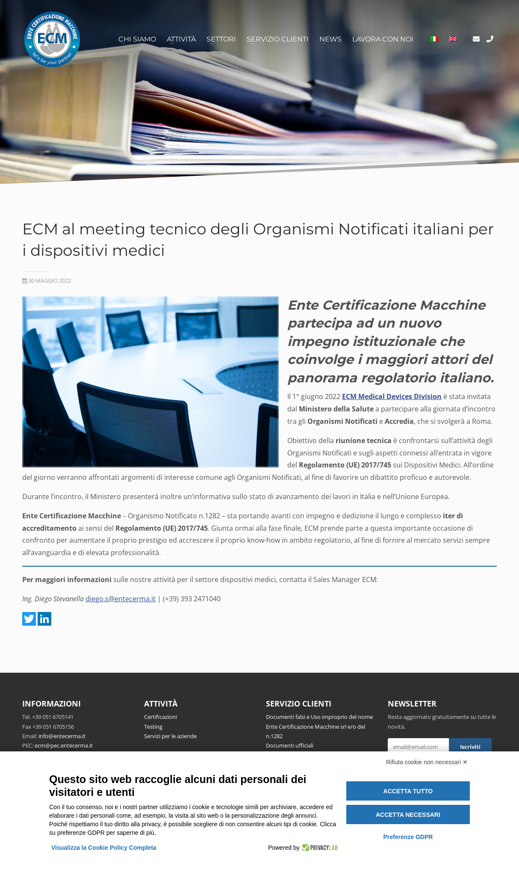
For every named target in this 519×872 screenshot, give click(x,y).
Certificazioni (160, 717)
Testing (153, 726)
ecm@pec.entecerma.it (64, 745)
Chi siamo (137, 39)
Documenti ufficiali (289, 745)
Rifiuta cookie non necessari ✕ (427, 762)
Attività (181, 39)
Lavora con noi (382, 39)
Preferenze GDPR (408, 837)
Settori (221, 39)
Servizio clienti (278, 39)
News (330, 39)
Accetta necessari (408, 814)
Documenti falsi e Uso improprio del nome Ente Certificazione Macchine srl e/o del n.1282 (319, 726)
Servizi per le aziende (170, 736)
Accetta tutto (408, 791)
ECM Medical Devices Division (392, 396)
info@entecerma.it (62, 736)
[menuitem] (434, 39)
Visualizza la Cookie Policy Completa (103, 847)
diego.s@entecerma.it (121, 598)
